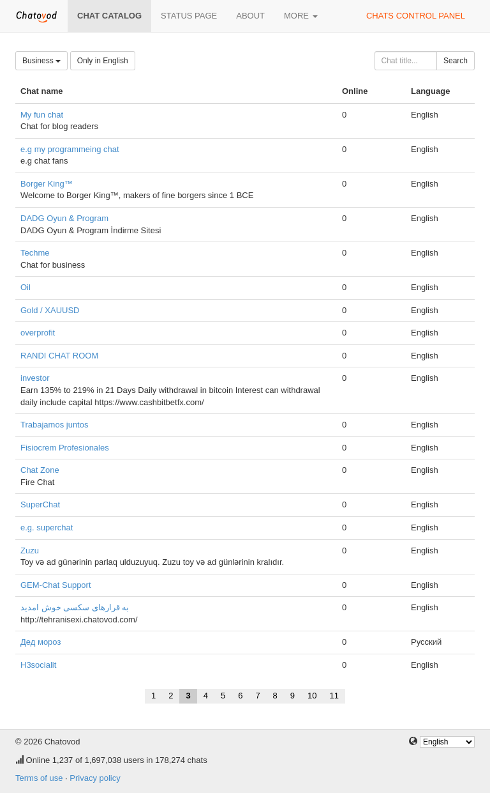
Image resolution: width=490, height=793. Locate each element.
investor (35, 378)
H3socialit (38, 665)
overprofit (37, 332)
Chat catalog (109, 15)
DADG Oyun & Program (64, 218)
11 (334, 695)
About (250, 15)
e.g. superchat (46, 527)
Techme (35, 253)
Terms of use (39, 778)
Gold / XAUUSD (49, 310)
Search (455, 60)
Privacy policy (95, 778)
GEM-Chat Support (55, 585)
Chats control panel (415, 15)
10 (312, 695)
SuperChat (40, 504)
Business (41, 60)
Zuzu (29, 550)
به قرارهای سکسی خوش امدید (74, 607)
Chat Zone (39, 470)
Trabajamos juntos (54, 424)
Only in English (102, 60)
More (301, 15)
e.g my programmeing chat (69, 149)
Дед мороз (40, 642)
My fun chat (41, 114)
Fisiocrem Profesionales (64, 447)
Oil (25, 287)
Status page (189, 15)
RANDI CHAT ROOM (59, 355)
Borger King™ (46, 184)
